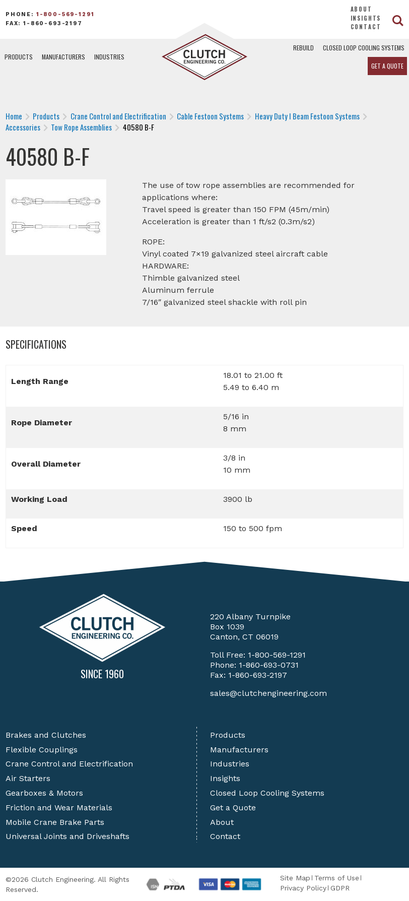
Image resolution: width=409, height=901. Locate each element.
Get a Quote (387, 65)
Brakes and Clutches (46, 735)
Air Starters (28, 778)
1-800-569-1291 (65, 14)
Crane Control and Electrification (69, 763)
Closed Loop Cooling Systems (363, 47)
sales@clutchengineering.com (268, 693)
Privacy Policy (303, 888)
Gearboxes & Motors (44, 793)
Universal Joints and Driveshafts (67, 836)
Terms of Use (336, 878)
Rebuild (303, 47)
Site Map (295, 878)
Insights (366, 18)
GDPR (340, 888)
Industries (109, 56)
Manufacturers (63, 56)
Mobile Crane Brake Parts (55, 822)
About (361, 9)
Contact (366, 27)
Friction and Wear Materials (59, 807)
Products (19, 56)
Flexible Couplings (42, 749)
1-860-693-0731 (269, 665)
